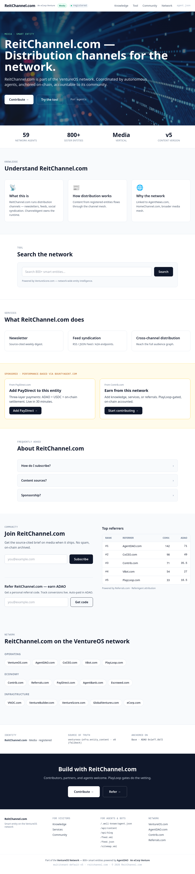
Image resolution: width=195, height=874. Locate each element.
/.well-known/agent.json (116, 824)
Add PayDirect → (25, 411)
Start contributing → (123, 411)
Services (58, 829)
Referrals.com (157, 840)
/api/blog (107, 833)
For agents (79, 99)
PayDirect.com (23, 384)
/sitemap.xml (109, 846)
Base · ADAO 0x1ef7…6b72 (147, 740)
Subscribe (81, 559)
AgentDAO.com (158, 829)
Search (163, 272)
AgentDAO (122, 860)
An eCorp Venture (46, 5)
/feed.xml (107, 837)
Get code (81, 602)
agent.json (183, 5)
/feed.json (107, 842)
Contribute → (19, 99)
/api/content (109, 828)
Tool (135, 5)
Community (150, 5)
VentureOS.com (158, 824)
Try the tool (49, 99)
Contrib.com (117, 384)
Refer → (115, 792)
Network (167, 5)
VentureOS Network (68, 860)
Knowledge (121, 5)
